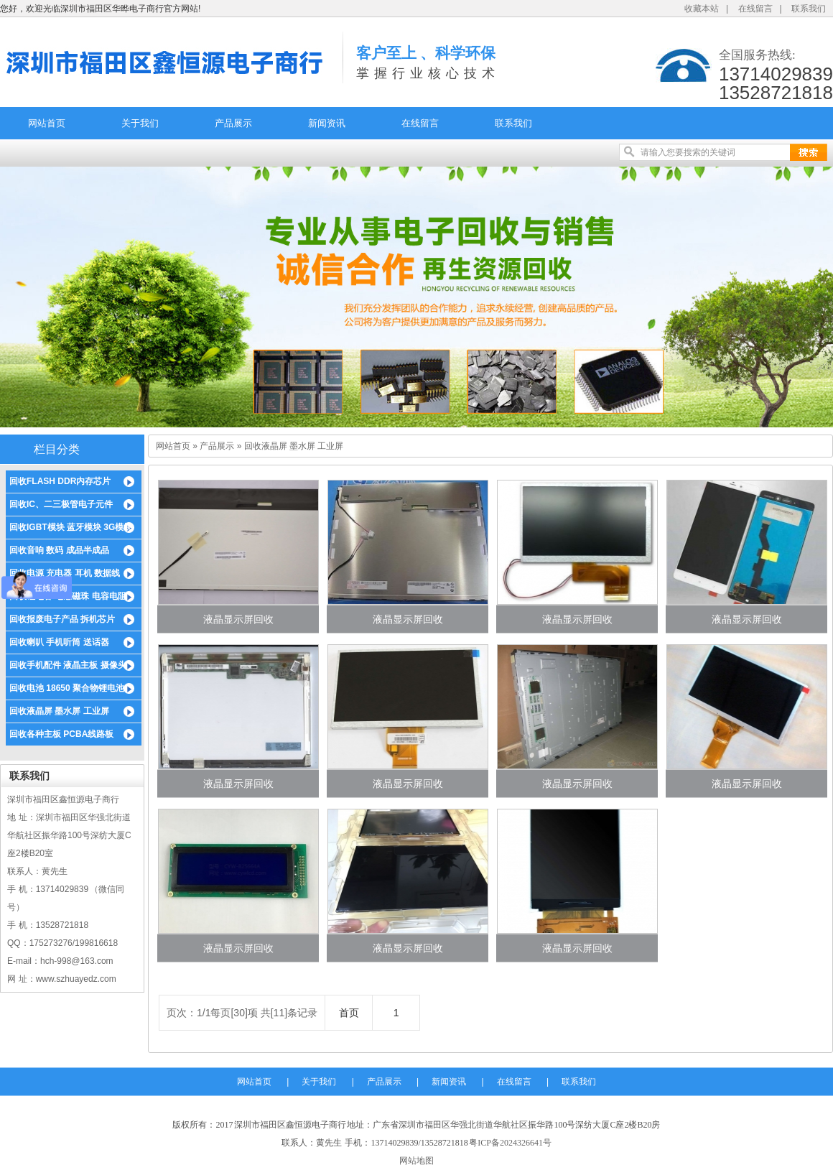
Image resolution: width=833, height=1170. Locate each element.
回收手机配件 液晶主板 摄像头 (67, 665)
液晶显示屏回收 (238, 619)
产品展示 (233, 123)
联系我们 (808, 9)
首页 (349, 1012)
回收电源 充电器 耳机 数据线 (64, 573)
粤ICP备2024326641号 (510, 1143)
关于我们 (140, 123)
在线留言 (755, 9)
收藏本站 (701, 9)
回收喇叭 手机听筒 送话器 (59, 642)
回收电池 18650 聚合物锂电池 (66, 688)
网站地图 (416, 1161)
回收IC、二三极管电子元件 (61, 504)
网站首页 (46, 123)
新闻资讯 (326, 123)
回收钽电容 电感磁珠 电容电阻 (67, 596)
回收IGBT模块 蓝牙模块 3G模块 (70, 527)
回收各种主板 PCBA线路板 (61, 734)
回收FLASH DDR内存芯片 (60, 481)
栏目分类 (57, 449)
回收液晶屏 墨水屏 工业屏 (59, 711)
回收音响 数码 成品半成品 (59, 550)
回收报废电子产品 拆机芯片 (62, 619)
